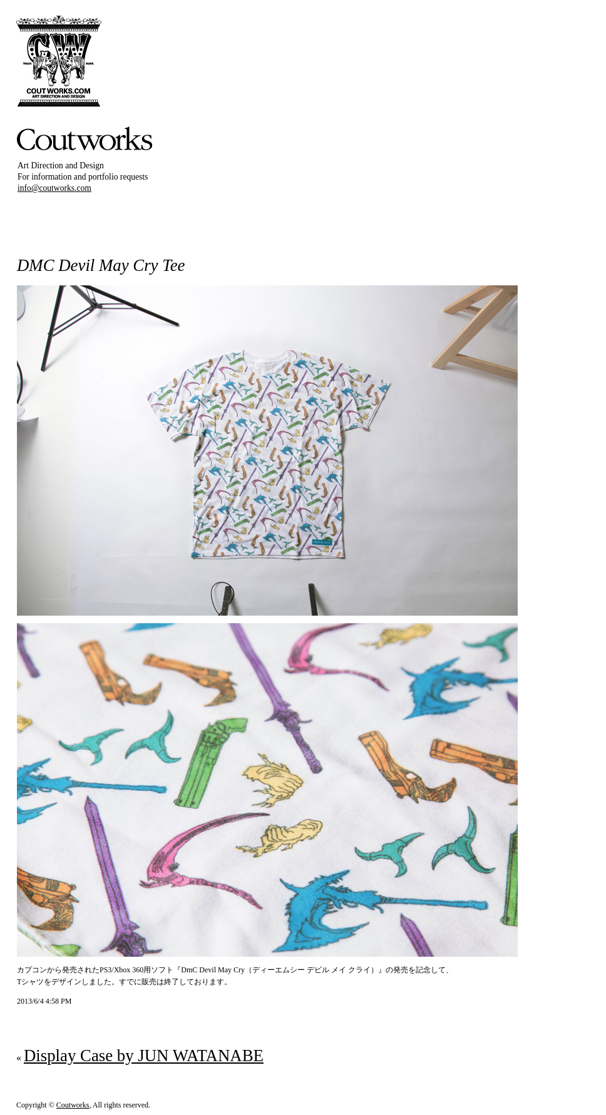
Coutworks (73, 1105)
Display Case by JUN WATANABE (144, 1055)
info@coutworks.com (54, 188)
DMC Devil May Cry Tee (101, 265)
